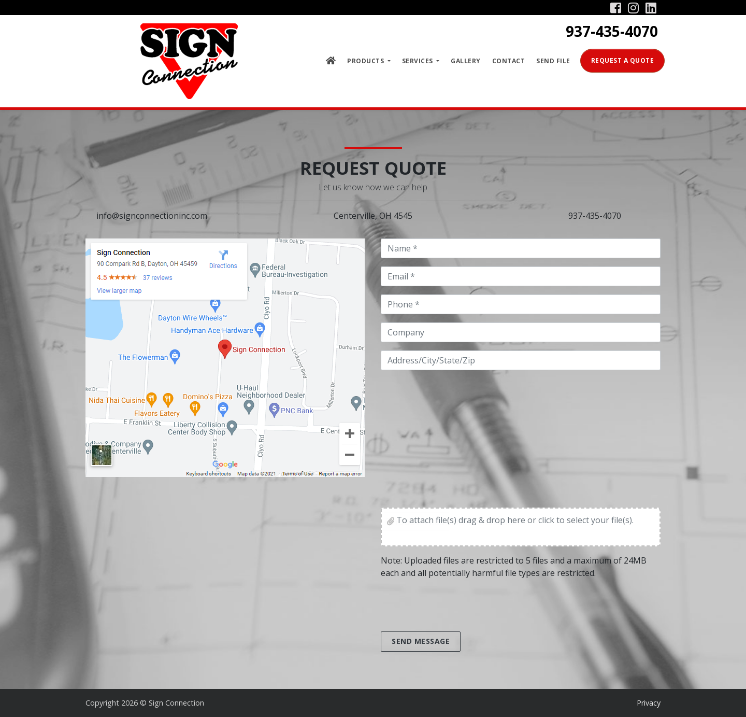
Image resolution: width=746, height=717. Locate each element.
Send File (553, 61)
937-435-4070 (612, 31)
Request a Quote (622, 60)
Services (418, 61)
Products (366, 61)
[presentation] (459, 607)
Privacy (649, 703)
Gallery (466, 61)
